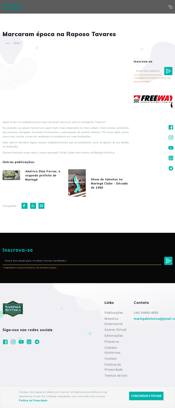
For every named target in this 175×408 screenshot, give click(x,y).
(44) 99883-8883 (146, 316)
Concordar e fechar (146, 396)
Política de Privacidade (114, 370)
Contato (111, 362)
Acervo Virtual (115, 333)
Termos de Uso (116, 379)
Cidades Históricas (112, 353)
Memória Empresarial (114, 324)
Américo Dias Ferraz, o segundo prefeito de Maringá (45, 175)
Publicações (114, 316)
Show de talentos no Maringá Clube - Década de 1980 (111, 185)
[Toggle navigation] (170, 6)
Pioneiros (112, 345)
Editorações (114, 339)
